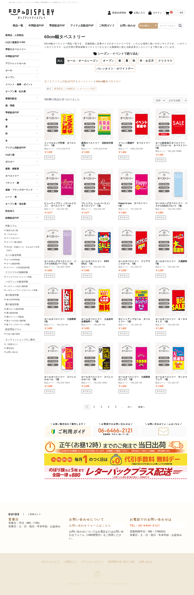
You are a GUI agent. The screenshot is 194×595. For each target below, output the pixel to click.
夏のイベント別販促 (15, 317)
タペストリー (12, 176)
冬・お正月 (147, 60)
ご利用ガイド (107, 25)
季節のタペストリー (15, 49)
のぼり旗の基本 (13, 334)
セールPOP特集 (13, 260)
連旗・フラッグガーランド (19, 189)
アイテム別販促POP (82, 25)
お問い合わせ (128, 25)
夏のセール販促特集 (15, 309)
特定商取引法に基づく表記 (121, 561)
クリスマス (165, 60)
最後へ (141, 407)
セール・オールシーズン (83, 60)
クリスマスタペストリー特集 (19, 277)
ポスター (9, 161)
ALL (60, 60)
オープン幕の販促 (14, 242)
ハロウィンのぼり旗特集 (17, 286)
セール (8, 70)
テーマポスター (13, 238)
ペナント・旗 (12, 182)
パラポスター (12, 234)
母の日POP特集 (13, 299)
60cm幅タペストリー (108, 81)
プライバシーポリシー (92, 561)
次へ (130, 407)
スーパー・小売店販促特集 (18, 267)
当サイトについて (50, 561)
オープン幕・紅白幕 (15, 91)
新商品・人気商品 (14, 35)
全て (46, 81)
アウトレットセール (15, 63)
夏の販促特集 (12, 313)
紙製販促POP (12, 218)
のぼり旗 (9, 154)
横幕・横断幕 (12, 168)
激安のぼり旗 (12, 230)
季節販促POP (57, 25)
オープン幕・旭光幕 (15, 204)
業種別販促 (11, 98)
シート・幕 (11, 197)
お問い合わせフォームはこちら (90, 525)
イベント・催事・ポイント (19, 84)
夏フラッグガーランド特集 (18, 324)
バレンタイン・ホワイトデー (115, 68)
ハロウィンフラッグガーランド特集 (22, 290)
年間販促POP (36, 25)
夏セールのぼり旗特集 (16, 321)
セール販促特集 (13, 263)
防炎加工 (9, 211)
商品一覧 (18, 25)
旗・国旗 (9, 105)
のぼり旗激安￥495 (15, 42)
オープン (9, 77)
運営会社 (10, 348)
